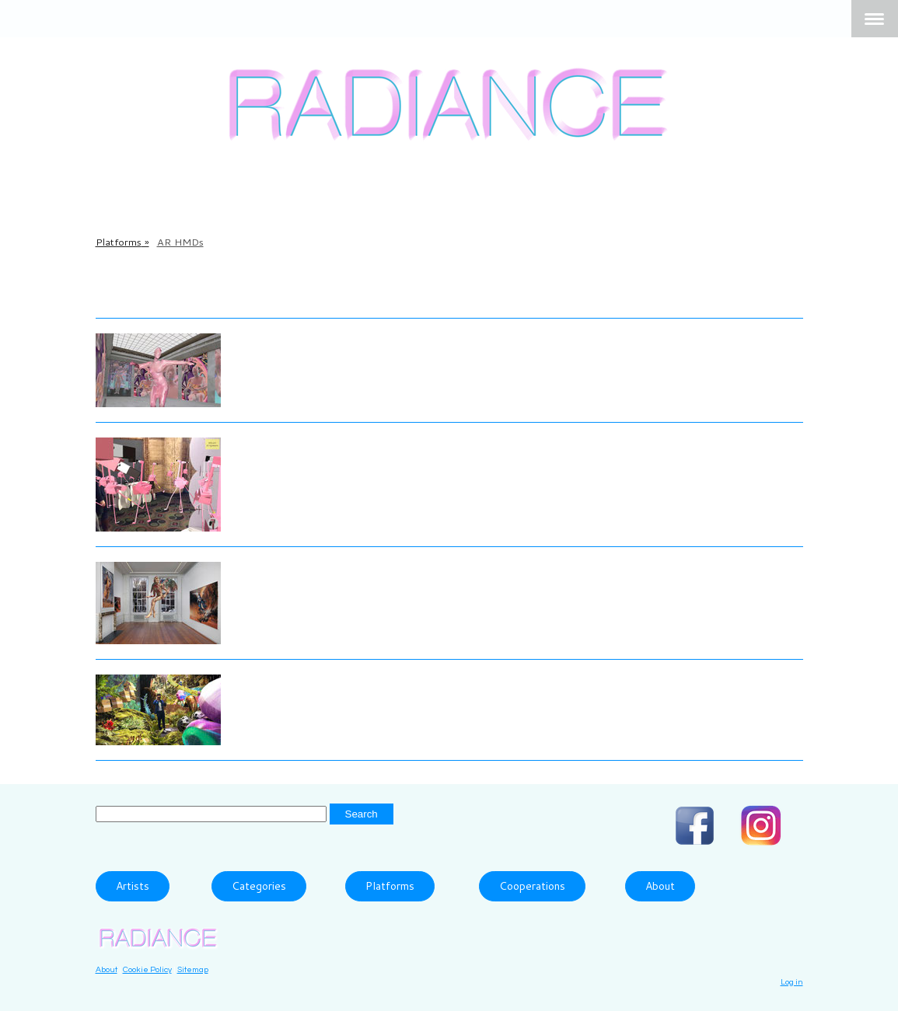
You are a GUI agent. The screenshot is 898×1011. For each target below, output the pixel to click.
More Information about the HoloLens (218, 295)
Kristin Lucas (278, 448)
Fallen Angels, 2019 (300, 590)
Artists (132, 886)
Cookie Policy (147, 969)
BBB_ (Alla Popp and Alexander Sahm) (358, 340)
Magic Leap (383, 295)
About (660, 886)
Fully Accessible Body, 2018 (325, 361)
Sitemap (192, 969)
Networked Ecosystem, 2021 (328, 702)
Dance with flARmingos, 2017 (334, 473)
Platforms (389, 886)
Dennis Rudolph (288, 569)
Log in (792, 982)
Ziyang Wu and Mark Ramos (327, 681)
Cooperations (532, 886)
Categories (259, 886)
